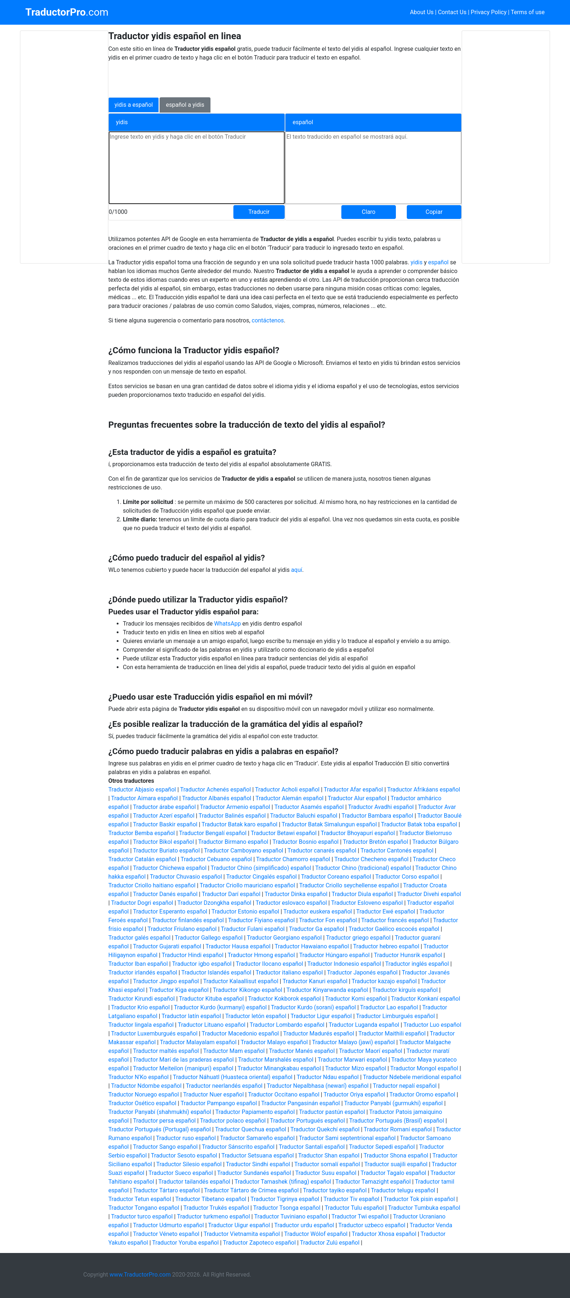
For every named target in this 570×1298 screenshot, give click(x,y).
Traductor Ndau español (328, 1077)
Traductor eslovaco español (291, 902)
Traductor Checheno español (371, 859)
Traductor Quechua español (250, 1129)
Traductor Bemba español (141, 833)
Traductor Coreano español (336, 876)
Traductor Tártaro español (166, 1190)
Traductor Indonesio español (344, 963)
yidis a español (134, 104)
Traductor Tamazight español (372, 1181)
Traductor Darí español (231, 894)
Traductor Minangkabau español (279, 1068)
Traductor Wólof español (316, 1233)
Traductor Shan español (329, 1155)
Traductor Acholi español (287, 789)
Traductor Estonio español (245, 911)
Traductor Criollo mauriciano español (247, 885)
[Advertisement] (64, 147)
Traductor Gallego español (209, 937)
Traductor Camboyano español (243, 850)
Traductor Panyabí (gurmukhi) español (393, 1103)
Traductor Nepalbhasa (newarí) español (318, 1085)
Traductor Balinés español (232, 815)
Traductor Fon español (328, 920)
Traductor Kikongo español (247, 989)
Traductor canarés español (322, 850)
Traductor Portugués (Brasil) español (396, 1120)
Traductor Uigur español (239, 1225)
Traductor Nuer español (213, 1094)
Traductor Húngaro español (334, 955)
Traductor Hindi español (193, 955)
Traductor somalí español (327, 1164)
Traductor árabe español (164, 806)
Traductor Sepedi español (382, 1146)
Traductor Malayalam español (198, 1042)
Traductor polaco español (233, 1120)
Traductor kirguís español (405, 989)
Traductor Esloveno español (367, 902)
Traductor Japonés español (362, 972)
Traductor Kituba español (211, 998)
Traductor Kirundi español (141, 998)
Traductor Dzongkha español (214, 902)
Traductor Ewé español (385, 911)
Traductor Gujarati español (167, 946)
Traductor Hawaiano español (312, 946)
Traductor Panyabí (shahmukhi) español (159, 1111)
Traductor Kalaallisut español (240, 981)
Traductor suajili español (396, 1164)
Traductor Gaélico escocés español (394, 928)
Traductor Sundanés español (254, 1172)
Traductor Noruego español (143, 1094)
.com (67, 12)
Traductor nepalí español (405, 1085)
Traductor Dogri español (142, 902)
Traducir (258, 211)
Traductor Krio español (140, 1007)
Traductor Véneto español (166, 1233)
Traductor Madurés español (318, 1033)
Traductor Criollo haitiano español (152, 885)
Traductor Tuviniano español (290, 1216)
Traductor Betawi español (284, 833)
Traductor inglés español (417, 963)
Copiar (434, 211)
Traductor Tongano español (143, 1207)
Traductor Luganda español (364, 1024)
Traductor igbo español (202, 963)
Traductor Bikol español (163, 841)
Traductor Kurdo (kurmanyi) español (220, 1007)
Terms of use (528, 12)
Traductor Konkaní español (425, 998)
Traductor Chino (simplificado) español (261, 867)
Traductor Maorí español (370, 1050)
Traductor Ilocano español (269, 963)
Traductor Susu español (325, 1172)
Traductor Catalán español (142, 859)
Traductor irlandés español (142, 972)
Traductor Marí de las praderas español (183, 1059)
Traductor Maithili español (392, 1033)
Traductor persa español (164, 1120)
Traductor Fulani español (253, 928)
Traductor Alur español (357, 798)
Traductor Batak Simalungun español (329, 824)
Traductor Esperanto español (170, 911)
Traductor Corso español (407, 876)
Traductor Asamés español (309, 806)
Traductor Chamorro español (293, 859)
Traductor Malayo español (274, 1042)
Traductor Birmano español (233, 841)
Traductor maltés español (166, 1050)
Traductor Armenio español (235, 806)
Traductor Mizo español (355, 1068)
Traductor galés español (139, 937)
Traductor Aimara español (144, 798)
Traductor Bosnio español (305, 841)
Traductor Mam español (234, 1050)
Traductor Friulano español (182, 928)
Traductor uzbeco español (372, 1225)
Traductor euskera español (318, 911)
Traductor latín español (191, 1016)
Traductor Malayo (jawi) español (353, 1042)
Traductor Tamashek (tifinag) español (282, 1181)
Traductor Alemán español (290, 798)
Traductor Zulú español (330, 1242)
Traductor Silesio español (189, 1164)
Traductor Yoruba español (185, 1242)
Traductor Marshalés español (275, 1059)
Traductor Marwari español (352, 1059)
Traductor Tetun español (139, 1199)
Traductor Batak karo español (239, 824)
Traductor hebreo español (386, 946)
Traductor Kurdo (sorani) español (313, 1007)
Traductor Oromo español (422, 1094)
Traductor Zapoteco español (259, 1242)
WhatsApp (228, 623)
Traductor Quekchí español (325, 1129)
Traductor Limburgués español (395, 1016)
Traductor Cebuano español (216, 859)
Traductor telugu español (403, 1190)
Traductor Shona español (396, 1155)
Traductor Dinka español (296, 894)
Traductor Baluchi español (303, 815)
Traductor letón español (255, 1016)
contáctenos (268, 320)
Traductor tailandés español (194, 1181)
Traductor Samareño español (257, 1138)
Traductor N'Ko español (138, 1077)
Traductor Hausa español (237, 946)
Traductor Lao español (389, 1007)
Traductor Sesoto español (184, 1155)
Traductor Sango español (165, 1146)
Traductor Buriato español (166, 850)
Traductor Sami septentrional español (347, 1138)
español (439, 262)
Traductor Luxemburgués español (154, 1033)
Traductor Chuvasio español (186, 876)
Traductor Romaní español (398, 1129)
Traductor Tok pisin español (419, 1199)
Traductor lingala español (141, 1024)
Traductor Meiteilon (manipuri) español (183, 1068)
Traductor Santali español (312, 1146)
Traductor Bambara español (377, 815)
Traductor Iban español (138, 963)
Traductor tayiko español (334, 1190)
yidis (417, 262)
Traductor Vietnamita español (242, 1233)
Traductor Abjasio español (142, 789)
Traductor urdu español (304, 1225)
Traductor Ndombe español (146, 1085)
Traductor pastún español (332, 1111)
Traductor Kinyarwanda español (327, 989)
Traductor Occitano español (283, 1094)
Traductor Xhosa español (384, 1233)
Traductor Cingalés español (261, 876)
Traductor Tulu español (354, 1207)
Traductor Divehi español (429, 894)
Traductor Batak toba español (419, 824)
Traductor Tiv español (352, 1199)
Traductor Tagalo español (393, 1172)
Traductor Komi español (356, 998)
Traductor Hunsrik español (408, 955)
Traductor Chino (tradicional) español (363, 867)
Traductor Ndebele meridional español (412, 1077)
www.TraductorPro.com (139, 1274)
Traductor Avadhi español (381, 806)
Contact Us (452, 12)
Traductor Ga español (316, 928)
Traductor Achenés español (215, 789)
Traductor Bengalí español (212, 833)
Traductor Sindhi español (258, 1164)
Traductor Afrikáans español (423, 789)
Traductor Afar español (353, 789)
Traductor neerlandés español (224, 1085)
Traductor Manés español (302, 1050)
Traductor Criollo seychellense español (349, 885)
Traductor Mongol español (424, 1068)
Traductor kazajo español (384, 981)
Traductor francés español (395, 920)
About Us (422, 12)
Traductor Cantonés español (397, 850)
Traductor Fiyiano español (261, 920)
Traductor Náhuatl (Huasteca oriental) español (232, 1077)
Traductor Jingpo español (166, 981)
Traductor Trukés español (216, 1207)
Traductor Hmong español (261, 955)
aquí (296, 569)
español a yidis (185, 104)
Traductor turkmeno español (213, 1216)
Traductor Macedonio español (240, 1033)
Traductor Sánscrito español (238, 1146)
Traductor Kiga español (178, 989)
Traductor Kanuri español (315, 981)
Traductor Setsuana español (257, 1155)
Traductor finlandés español (188, 920)
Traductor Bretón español (375, 841)
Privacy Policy (489, 12)
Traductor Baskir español (165, 824)
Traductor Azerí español (163, 815)
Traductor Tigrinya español (284, 1199)
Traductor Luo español (432, 1024)
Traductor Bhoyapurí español (358, 833)
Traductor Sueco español (181, 1172)
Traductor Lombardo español (287, 1024)
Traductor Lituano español (211, 1024)
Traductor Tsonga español (286, 1207)
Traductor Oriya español (354, 1094)
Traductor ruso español (186, 1138)
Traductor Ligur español (321, 1016)
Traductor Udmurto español (168, 1225)
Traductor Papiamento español (255, 1111)
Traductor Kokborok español (284, 998)
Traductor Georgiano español (284, 937)
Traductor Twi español (360, 1216)
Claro (368, 211)
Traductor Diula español (362, 894)
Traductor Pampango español (219, 1103)
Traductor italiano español (289, 972)
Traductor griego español (358, 937)
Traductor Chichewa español (169, 867)
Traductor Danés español (165, 894)
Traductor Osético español (142, 1103)
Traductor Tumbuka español (424, 1207)
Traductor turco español (142, 1216)
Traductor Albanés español (216, 798)
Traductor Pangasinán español (300, 1103)
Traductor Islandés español (216, 972)
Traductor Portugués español (307, 1120)
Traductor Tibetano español (210, 1199)
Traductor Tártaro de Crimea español (251, 1190)
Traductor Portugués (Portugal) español (159, 1129)
